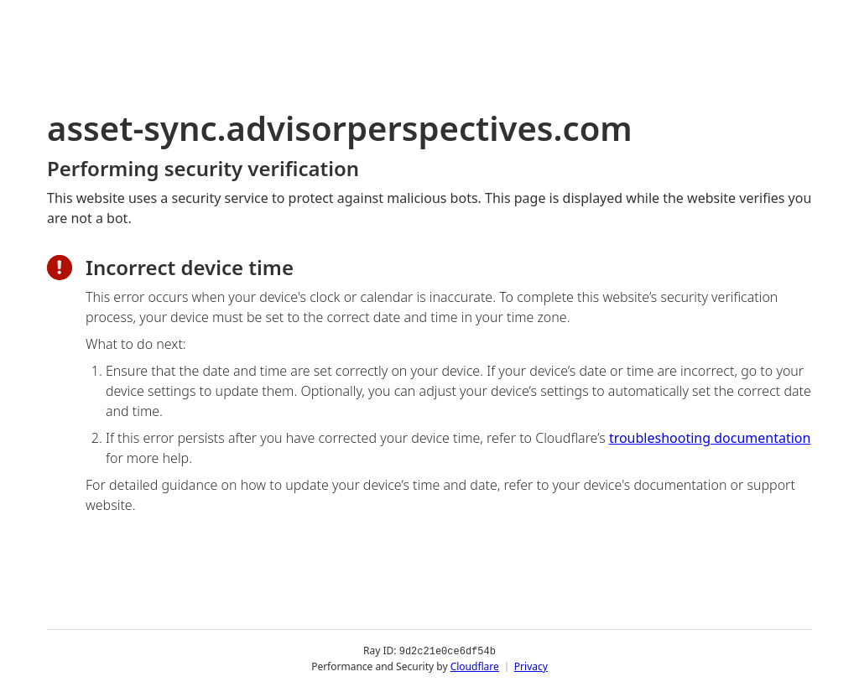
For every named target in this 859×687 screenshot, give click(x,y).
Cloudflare (474, 665)
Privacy (531, 665)
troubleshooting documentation (710, 438)
